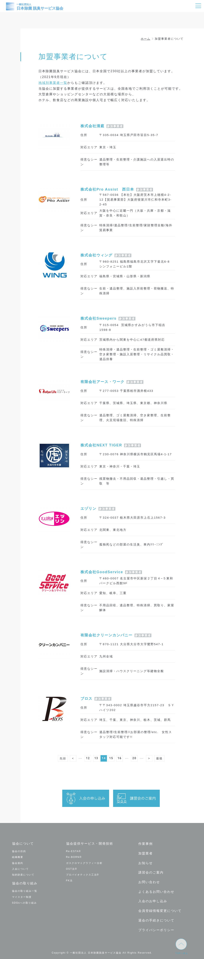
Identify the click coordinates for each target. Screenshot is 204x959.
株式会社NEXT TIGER (101, 445)
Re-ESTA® (73, 851)
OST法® (71, 868)
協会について (23, 843)
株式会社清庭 (92, 126)
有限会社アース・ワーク (102, 382)
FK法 (69, 880)
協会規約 (17, 862)
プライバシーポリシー (156, 926)
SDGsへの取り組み (24, 902)
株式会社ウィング (96, 255)
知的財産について (23, 874)
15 (111, 758)
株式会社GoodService (101, 572)
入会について (20, 868)
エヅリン (88, 509)
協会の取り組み (24, 883)
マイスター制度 (22, 896)
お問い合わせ (149, 880)
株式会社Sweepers (98, 318)
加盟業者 (145, 852)
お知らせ (145, 862)
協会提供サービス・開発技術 (89, 843)
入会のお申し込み (152, 898)
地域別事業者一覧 (52, 82)
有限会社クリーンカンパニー (106, 635)
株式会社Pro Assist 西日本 (107, 189)
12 (88, 758)
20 (134, 758)
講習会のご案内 (150, 871)
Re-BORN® (74, 856)
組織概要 (17, 856)
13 (96, 758)
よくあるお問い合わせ (156, 889)
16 (120, 758)
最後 (159, 758)
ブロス (86, 699)
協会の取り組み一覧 (24, 890)
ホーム (145, 38)
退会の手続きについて (156, 916)
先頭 (63, 758)
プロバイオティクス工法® (82, 874)
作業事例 (145, 843)
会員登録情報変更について (159, 907)
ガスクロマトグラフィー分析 (84, 862)
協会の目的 (19, 851)
